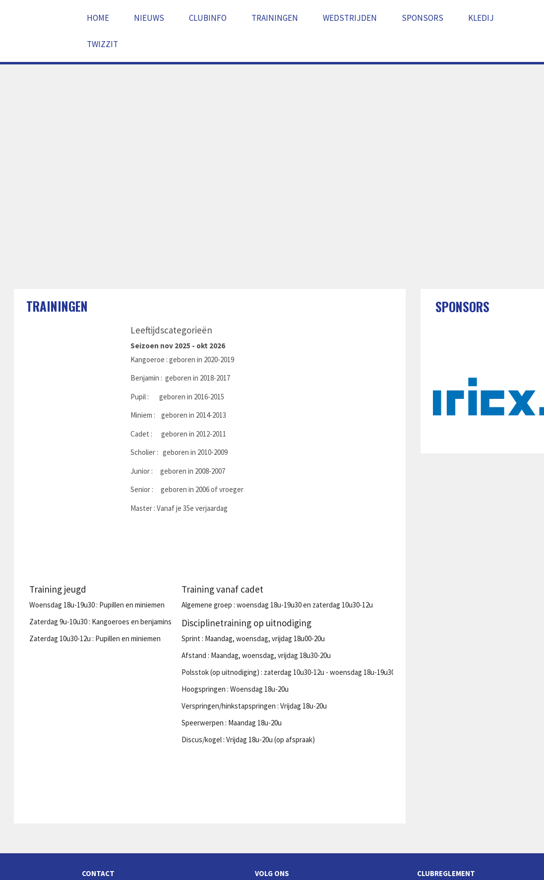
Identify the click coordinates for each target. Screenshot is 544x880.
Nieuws (149, 17)
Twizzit (102, 44)
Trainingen (274, 17)
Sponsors (422, 17)
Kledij (481, 17)
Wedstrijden (350, 17)
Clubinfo (208, 17)
